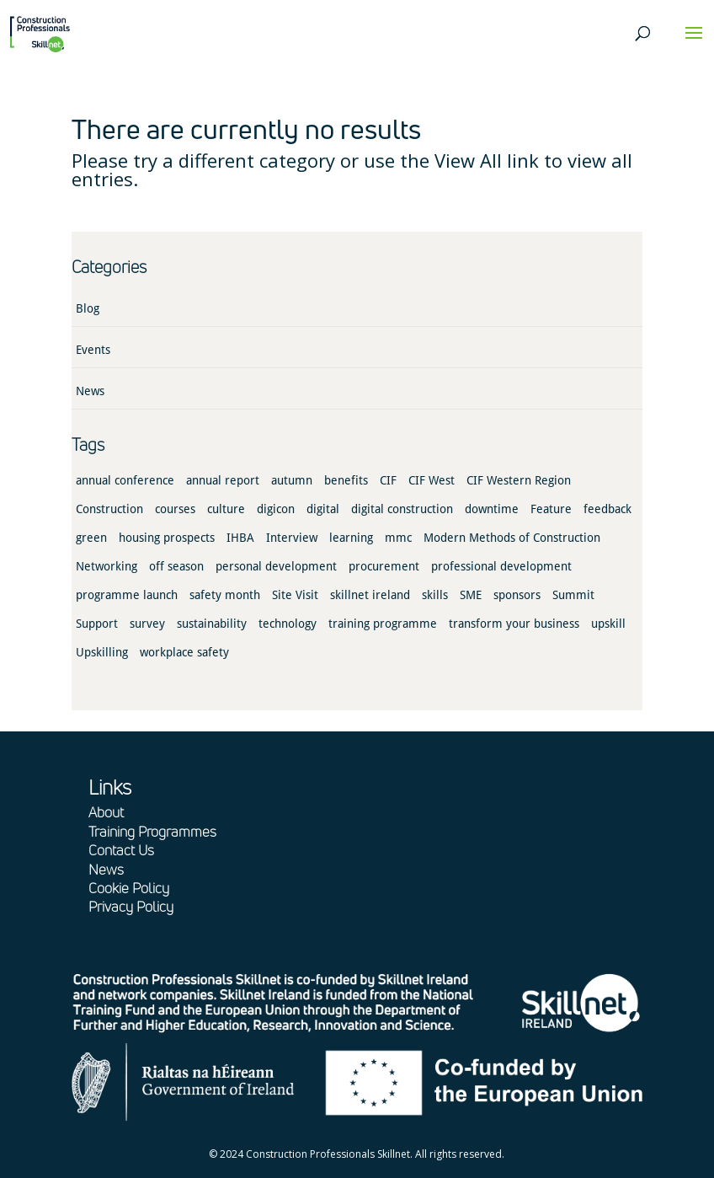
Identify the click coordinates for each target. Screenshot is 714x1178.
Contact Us (121, 849)
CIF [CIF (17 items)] (388, 480)
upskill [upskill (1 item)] (608, 623)
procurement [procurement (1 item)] (384, 566)
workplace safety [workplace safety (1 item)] (184, 652)
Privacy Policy (130, 906)
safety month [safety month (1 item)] (224, 595)
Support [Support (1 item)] (97, 623)
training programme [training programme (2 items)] (382, 623)
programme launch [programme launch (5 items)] (127, 595)
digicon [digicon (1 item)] (276, 509)
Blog (87, 308)
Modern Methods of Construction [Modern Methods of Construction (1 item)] (512, 537)
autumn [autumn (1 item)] (291, 480)
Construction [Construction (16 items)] (109, 509)
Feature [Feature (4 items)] (551, 509)
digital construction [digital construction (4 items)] (402, 509)
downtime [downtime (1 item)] (492, 509)
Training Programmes (152, 831)
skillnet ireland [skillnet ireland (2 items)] (370, 595)
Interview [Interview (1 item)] (291, 537)
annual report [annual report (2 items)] (222, 480)
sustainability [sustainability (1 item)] (212, 623)
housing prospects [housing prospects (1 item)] (167, 537)
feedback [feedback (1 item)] (607, 509)
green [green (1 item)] (91, 537)
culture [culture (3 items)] (226, 509)
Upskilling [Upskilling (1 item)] (102, 652)
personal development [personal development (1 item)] (276, 566)
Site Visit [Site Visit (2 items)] (295, 595)
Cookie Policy (128, 887)
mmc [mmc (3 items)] (398, 537)
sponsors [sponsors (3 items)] (517, 595)
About (106, 812)
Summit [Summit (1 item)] (573, 595)
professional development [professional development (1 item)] (501, 566)
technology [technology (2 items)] (287, 623)
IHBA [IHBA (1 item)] (240, 537)
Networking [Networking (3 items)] (106, 566)
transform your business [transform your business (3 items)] (514, 623)
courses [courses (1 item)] (175, 509)
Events (93, 349)
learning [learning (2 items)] (351, 537)
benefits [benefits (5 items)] (346, 480)
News (90, 391)
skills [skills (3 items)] (435, 595)
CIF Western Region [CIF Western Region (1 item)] (518, 480)
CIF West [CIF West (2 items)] (431, 480)
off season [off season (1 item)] (176, 566)
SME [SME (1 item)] (471, 595)
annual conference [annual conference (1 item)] (125, 480)
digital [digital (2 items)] (322, 509)
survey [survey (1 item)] (147, 623)
